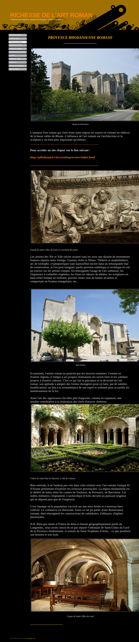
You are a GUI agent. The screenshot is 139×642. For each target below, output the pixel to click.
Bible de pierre (14, 69)
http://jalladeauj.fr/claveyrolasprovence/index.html (62, 157)
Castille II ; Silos (15, 59)
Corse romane (14, 38)
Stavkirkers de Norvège (17, 52)
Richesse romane (15, 35)
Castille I (12, 55)
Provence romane (16, 42)
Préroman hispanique (17, 65)
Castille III (13, 62)
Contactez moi (30, 638)
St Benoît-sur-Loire (16, 45)
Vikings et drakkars (16, 48)
